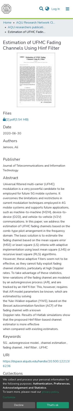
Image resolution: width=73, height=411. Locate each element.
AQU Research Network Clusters (35, 22)
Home (7, 22)
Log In (56, 9)
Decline (19, 405)
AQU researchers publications (27, 27)
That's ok (52, 405)
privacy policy (50, 392)
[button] (47, 9)
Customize (9, 397)
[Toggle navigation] (67, 9)
